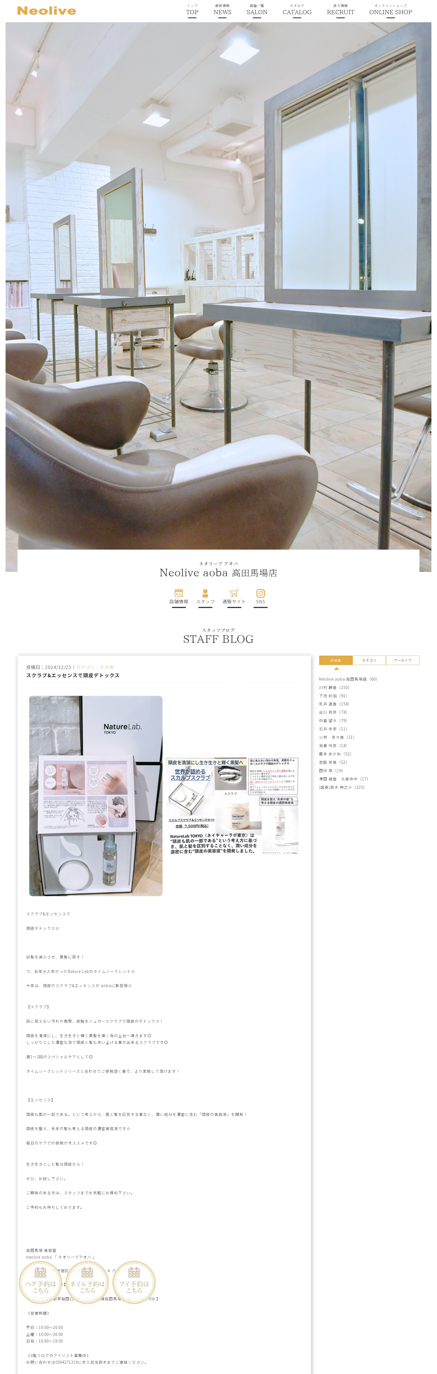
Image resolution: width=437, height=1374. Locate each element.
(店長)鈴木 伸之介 (335, 787)
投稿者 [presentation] (335, 660)
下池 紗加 (328, 695)
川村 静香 (328, 687)
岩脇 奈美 (328, 762)
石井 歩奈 (328, 729)
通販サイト (234, 601)
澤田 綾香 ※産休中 (338, 779)
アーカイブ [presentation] (403, 660)
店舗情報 (178, 601)
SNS (260, 601)
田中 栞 (326, 770)
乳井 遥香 (328, 704)
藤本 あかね (330, 754)
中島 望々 (328, 720)
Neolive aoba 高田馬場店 (343, 679)
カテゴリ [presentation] (369, 660)
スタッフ (205, 601)
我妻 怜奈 (328, 745)
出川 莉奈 (328, 712)
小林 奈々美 (331, 737)
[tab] (336, 661)
